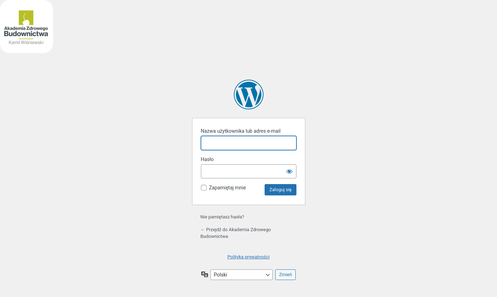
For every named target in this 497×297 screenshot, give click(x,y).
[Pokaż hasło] (289, 171)
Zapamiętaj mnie (227, 187)
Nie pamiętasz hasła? (222, 216)
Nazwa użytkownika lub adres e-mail (241, 131)
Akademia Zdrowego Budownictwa (249, 94)
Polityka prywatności (248, 256)
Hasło (207, 159)
